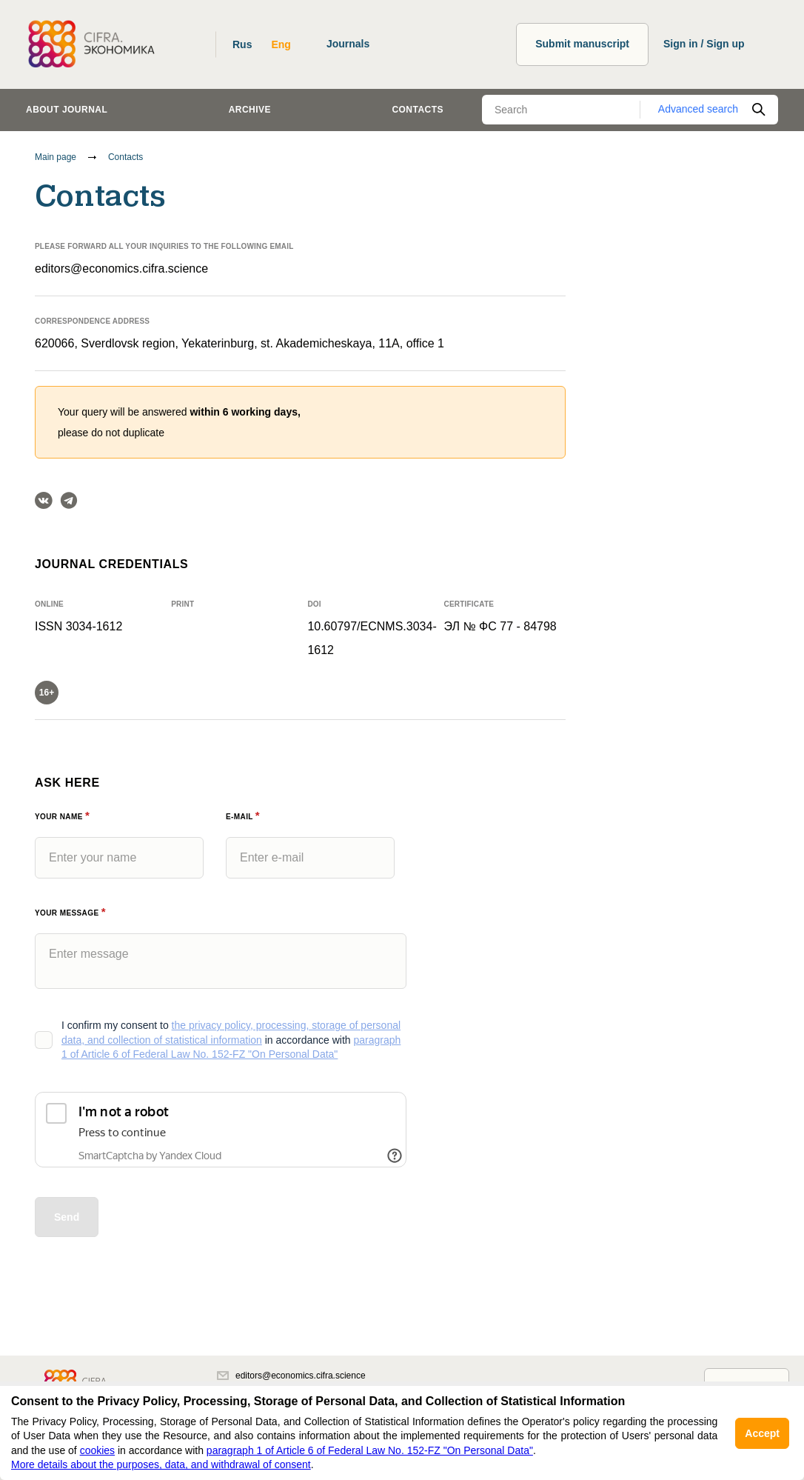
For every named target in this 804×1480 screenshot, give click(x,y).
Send (66, 1217)
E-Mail (243, 816)
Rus (242, 44)
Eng (280, 44)
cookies (97, 1450)
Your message (70, 913)
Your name (62, 816)
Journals (347, 44)
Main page (55, 157)
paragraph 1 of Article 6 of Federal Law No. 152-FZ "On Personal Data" (370, 1450)
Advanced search (698, 109)
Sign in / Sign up (704, 44)
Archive (250, 109)
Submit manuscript (582, 44)
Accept (762, 1433)
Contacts (417, 109)
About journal (66, 109)
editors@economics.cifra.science (121, 268)
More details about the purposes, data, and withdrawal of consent (161, 1464)
